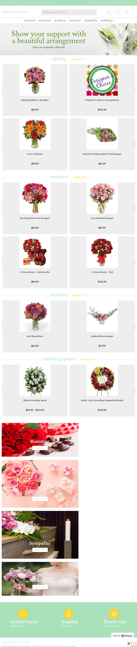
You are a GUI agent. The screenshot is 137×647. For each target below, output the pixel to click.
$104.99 (102, 109)
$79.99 (102, 345)
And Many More (35, 336)
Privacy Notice (99, 645)
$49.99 (35, 163)
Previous (3, 90)
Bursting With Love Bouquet (35, 218)
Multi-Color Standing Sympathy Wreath (102, 400)
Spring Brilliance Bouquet (35, 100)
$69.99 (35, 109)
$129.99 (102, 410)
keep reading (70, 558)
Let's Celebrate (35, 154)
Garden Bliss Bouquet (102, 336)
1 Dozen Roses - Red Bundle (35, 272)
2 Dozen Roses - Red (102, 272)
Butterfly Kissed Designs (15, 11)
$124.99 (102, 281)
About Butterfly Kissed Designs (15, 554)
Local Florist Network (114, 645)
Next (133, 90)
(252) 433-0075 (11, 3)
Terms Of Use (87, 645)
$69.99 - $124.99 (35, 410)
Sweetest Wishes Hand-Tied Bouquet (102, 154)
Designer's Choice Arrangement (102, 100)
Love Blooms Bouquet (102, 218)
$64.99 (102, 163)
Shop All (77, 59)
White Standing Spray (35, 400)
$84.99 (35, 227)
